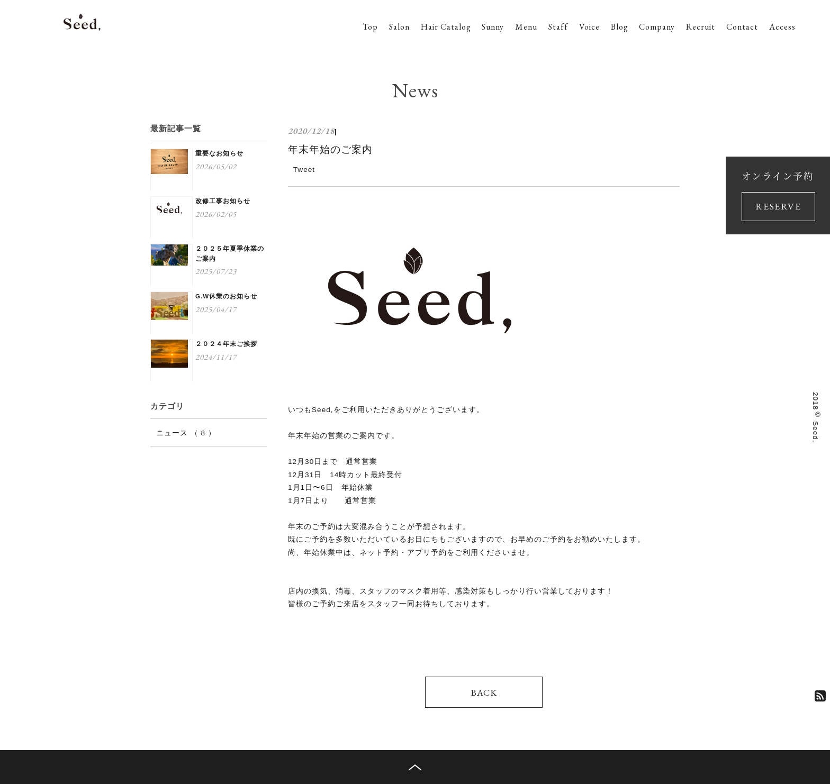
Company (657, 26)
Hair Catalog (446, 26)
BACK (484, 692)
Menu (526, 26)
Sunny (493, 26)
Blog (619, 26)
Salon (399, 26)
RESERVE (778, 206)
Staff (558, 26)
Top (370, 26)
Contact (742, 26)
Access (782, 26)
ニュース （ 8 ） (186, 433)
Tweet (304, 170)
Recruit (700, 26)
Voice (589, 26)
